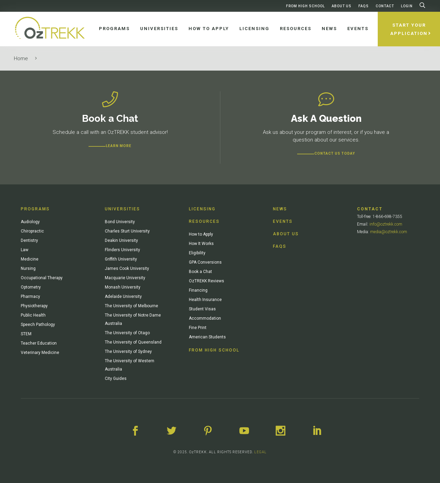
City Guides (116, 378)
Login (407, 6)
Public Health (33, 315)
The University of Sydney (128, 351)
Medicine (29, 259)
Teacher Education (39, 343)
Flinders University (122, 249)
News (280, 209)
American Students (207, 337)
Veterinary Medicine (40, 352)
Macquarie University (125, 277)
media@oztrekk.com (388, 231)
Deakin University (121, 240)
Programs (35, 209)
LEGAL (260, 452)
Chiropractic (32, 231)
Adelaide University (123, 296)
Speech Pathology (38, 324)
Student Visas (202, 309)
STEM (26, 333)
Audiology (30, 221)
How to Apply (201, 234)
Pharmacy (30, 296)
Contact (385, 6)
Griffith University (121, 259)
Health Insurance (205, 299)
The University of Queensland (133, 342)
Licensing (202, 209)
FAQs (363, 6)
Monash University (122, 287)
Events (283, 221)
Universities (122, 209)
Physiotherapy (34, 305)
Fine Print (198, 327)
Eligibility (197, 252)
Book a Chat (200, 271)
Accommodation (205, 318)
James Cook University (127, 268)
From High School (305, 6)
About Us (341, 6)
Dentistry (29, 240)
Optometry (31, 287)
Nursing (28, 268)
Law (24, 249)
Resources (204, 221)
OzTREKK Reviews (206, 281)
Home (21, 58)
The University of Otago (127, 332)
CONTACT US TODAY (334, 153)
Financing (198, 290)
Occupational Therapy (42, 277)
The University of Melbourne (131, 305)
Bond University (120, 221)
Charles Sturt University (127, 231)
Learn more (118, 146)
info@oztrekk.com (385, 224)
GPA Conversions (205, 262)
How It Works (201, 243)
